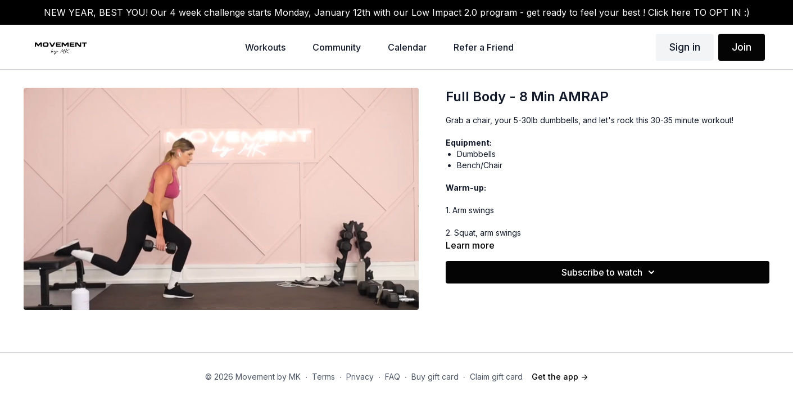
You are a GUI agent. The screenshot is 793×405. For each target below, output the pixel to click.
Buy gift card (435, 376)
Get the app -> (560, 376)
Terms (323, 376)
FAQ (392, 376)
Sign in (684, 47)
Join (741, 47)
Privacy (360, 376)
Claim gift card (496, 376)
